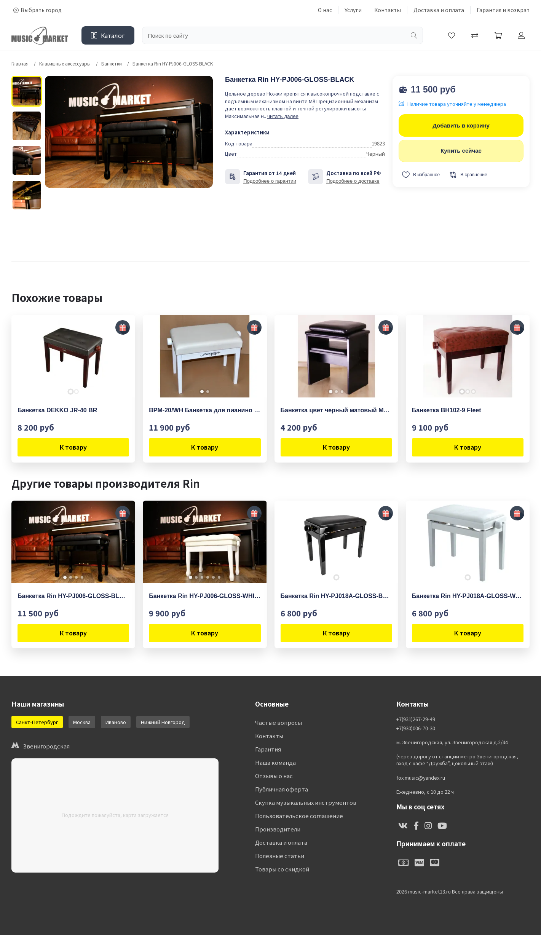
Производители (277, 829)
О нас (325, 10)
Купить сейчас (461, 150)
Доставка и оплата (438, 10)
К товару (73, 447)
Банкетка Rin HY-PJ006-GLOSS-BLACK (73, 596)
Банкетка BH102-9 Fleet (446, 410)
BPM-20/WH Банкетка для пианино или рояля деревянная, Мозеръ (204, 410)
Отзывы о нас (274, 776)
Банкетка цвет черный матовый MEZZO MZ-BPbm (336, 410)
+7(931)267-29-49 (415, 719)
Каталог (108, 35)
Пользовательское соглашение (299, 816)
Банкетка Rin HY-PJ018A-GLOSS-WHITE (467, 596)
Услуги (353, 10)
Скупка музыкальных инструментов (305, 802)
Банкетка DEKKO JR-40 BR (57, 410)
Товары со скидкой (282, 869)
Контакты (387, 10)
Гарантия (268, 749)
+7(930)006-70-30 (415, 728)
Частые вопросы (278, 722)
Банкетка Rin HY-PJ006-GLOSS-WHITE (204, 596)
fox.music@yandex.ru (420, 777)
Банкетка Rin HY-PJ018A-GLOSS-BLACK (336, 596)
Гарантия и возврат (503, 10)
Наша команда (275, 762)
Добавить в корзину (461, 125)
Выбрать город (37, 10)
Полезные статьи (279, 856)
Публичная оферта (281, 789)
